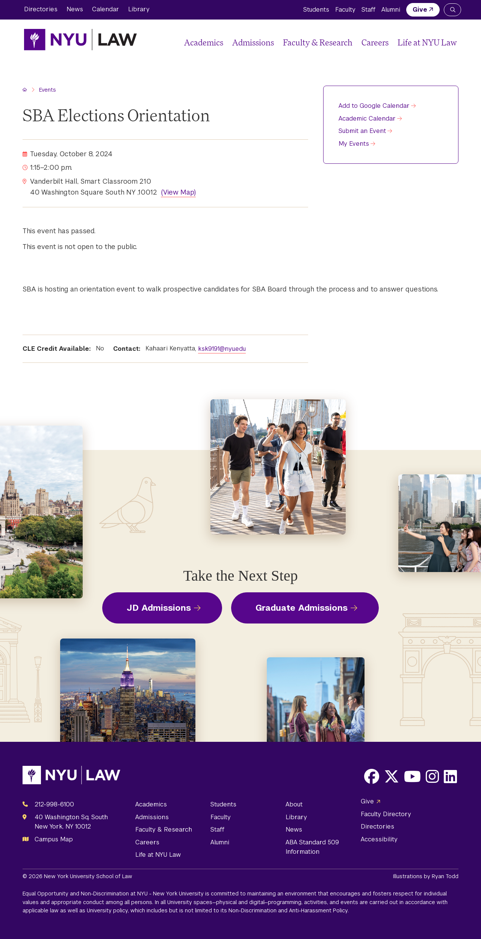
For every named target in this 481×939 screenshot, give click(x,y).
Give (420, 10)
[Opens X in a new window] (391, 776)
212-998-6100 (54, 804)
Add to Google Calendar (374, 106)
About (294, 804)
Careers (375, 42)
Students (316, 10)
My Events (354, 144)
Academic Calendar (367, 118)
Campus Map (54, 839)
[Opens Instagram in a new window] (432, 776)
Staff (368, 10)
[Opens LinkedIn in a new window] (450, 776)
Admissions (253, 42)
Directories (40, 9)
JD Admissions (159, 607)
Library (139, 9)
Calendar (105, 9)
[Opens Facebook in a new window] (371, 776)
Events (47, 89)
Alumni (390, 10)
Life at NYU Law (427, 42)
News (75, 9)
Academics (203, 42)
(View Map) (178, 192)
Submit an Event (362, 131)
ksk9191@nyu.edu (222, 349)
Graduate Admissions (302, 607)
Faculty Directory (386, 814)
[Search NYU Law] (452, 9)
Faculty (345, 10)
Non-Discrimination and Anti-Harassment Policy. (288, 910)
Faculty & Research (317, 42)
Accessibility (379, 839)
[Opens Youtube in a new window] (412, 776)
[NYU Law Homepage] (80, 39)
